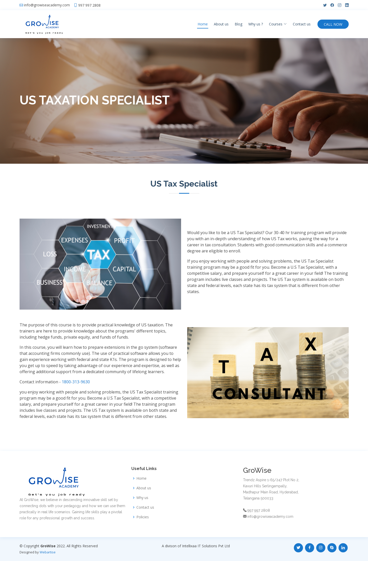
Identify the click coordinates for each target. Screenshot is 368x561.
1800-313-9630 (76, 382)
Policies (142, 517)
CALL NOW (333, 24)
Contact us (302, 24)
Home (203, 24)
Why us (142, 497)
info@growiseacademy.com (47, 5)
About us (221, 24)
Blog (238, 24)
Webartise (48, 552)
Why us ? (255, 24)
